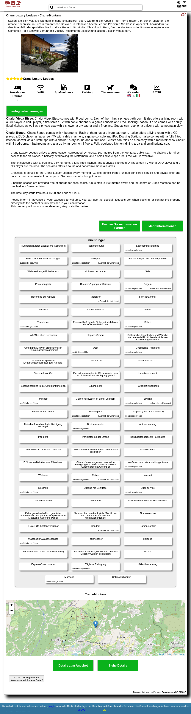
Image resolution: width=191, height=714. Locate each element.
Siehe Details (118, 665)
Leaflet (162, 654)
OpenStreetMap (176, 654)
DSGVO (81, 710)
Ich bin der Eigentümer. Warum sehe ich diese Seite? (27, 679)
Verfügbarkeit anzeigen (26, 111)
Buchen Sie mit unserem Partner (119, 226)
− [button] (11, 611)
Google (51, 706)
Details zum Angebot (73, 665)
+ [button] (11, 605)
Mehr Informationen (162, 226)
